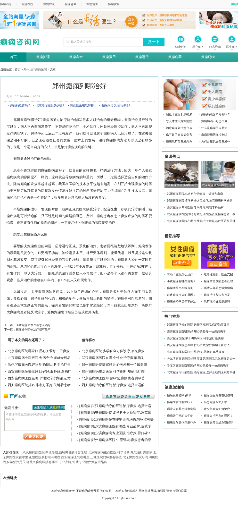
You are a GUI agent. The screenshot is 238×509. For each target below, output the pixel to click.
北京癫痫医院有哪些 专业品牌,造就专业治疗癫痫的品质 (68, 462)
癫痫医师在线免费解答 (218, 422)
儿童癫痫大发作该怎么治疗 (33, 325)
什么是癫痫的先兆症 (214, 128)
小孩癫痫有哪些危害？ (181, 281)
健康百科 (181, 47)
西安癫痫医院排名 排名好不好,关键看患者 (39, 385)
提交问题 (34, 436)
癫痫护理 (43, 57)
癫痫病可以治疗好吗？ (116, 105)
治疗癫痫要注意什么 (179, 128)
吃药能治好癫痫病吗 (217, 301)
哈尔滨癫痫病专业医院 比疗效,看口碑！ (121, 433)
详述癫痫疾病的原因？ (181, 295)
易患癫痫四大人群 (215, 402)
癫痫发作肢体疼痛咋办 (181, 422)
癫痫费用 (109, 57)
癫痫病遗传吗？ (20, 105)
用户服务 (198, 47)
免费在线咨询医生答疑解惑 (128, 396)
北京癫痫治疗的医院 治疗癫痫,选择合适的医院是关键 (201, 372)
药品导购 (215, 47)
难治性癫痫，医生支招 (218, 274)
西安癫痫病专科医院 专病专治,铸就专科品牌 (195, 207)
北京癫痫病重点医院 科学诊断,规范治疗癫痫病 (120, 452)
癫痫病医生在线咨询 (180, 288)
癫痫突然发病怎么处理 (218, 281)
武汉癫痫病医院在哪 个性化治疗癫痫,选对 (113, 358)
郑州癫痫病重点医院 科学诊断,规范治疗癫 (113, 371)
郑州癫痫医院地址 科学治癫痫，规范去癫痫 (195, 193)
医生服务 (232, 47)
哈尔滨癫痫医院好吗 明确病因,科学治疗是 (39, 364)
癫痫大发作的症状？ (180, 402)
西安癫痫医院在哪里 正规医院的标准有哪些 (91, 457)
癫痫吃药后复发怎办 (179, 141)
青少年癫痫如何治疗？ (218, 409)
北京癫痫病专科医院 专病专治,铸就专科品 (39, 358)
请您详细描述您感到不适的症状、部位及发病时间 (34, 421)
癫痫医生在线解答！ (83, 105)
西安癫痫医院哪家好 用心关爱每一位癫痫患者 (196, 331)
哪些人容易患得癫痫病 (218, 288)
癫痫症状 (49, 4)
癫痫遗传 (142, 57)
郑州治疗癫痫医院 (35, 69)
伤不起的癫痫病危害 (179, 134)
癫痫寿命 (76, 57)
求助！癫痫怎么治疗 (180, 274)
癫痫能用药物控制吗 (214, 134)
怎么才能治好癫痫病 (179, 121)
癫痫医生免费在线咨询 (218, 395)
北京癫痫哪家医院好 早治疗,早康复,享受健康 (195, 352)
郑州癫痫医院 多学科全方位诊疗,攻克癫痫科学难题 (199, 200)
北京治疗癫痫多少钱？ (50, 105)
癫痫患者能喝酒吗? (179, 395)
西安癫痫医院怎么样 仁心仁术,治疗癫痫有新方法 (198, 345)
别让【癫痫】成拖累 (179, 114)
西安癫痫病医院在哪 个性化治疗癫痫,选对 (39, 378)
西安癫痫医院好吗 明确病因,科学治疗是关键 (195, 338)
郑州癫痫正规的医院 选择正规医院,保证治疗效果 (198, 324)
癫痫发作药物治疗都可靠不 (33, 329)
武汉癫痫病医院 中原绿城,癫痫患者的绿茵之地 (55, 452)
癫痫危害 (92, 4)
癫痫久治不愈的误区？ (218, 415)
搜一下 (154, 42)
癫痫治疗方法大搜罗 (217, 295)
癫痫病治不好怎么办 (214, 121)
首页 (13, 57)
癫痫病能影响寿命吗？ (215, 114)
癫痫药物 (208, 57)
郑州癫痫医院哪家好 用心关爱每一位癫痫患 (114, 364)
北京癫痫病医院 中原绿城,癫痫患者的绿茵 (113, 378)
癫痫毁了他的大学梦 (180, 415)
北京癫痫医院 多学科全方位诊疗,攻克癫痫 (113, 351)
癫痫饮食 (114, 4)
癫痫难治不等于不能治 (181, 301)
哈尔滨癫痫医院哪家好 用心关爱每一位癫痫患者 (198, 365)
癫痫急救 (70, 4)
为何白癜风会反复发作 (215, 141)
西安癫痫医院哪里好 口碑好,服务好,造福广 (40, 371)
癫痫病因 (175, 57)
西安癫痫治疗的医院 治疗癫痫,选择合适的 (113, 385)
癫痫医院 (27, 4)
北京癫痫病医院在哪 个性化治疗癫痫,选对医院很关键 (201, 221)
